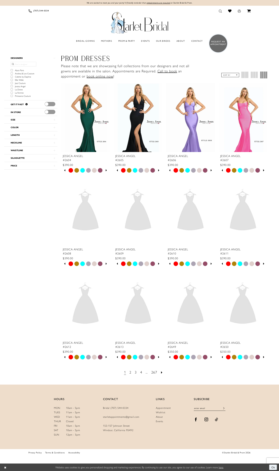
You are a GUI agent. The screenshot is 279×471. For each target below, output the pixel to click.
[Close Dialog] (5, 467)
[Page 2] (130, 372)
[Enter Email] (209, 408)
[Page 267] (154, 372)
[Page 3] (136, 372)
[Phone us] (38, 11)
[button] (239, 11)
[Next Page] (161, 372)
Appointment (163, 408)
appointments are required (158, 3)
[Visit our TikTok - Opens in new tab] (216, 419)
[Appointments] (217, 43)
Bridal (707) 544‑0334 (116, 408)
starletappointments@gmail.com (121, 416)
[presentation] (50, 104)
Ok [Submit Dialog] (273, 467)
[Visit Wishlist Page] (230, 11)
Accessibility (74, 452)
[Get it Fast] (26, 104)
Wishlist (160, 412)
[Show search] (220, 11)
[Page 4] (141, 372)
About (159, 416)
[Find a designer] (23, 64)
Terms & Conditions (55, 452)
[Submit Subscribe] (223, 408)
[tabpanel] (71, 170)
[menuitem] (38, 11)
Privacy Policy (35, 452)
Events (159, 421)
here (221, 467)
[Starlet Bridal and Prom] (139, 22)
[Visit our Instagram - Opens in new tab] (206, 419)
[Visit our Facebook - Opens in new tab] (196, 419)
